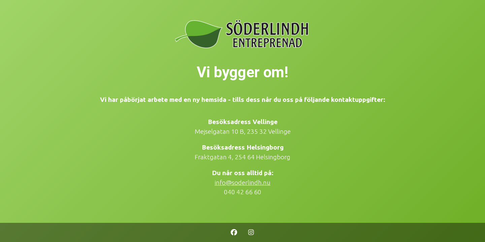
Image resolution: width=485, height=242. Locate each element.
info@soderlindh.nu (242, 182)
